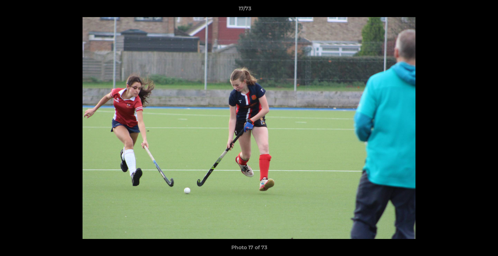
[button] (468, 10)
